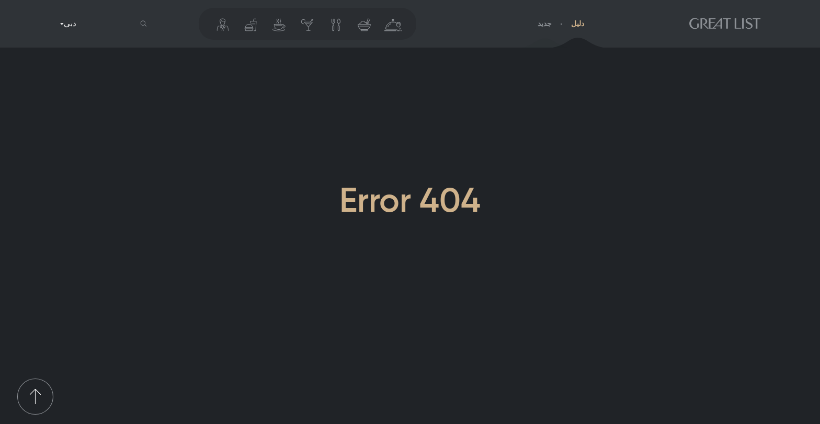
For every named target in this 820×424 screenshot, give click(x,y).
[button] (143, 23)
